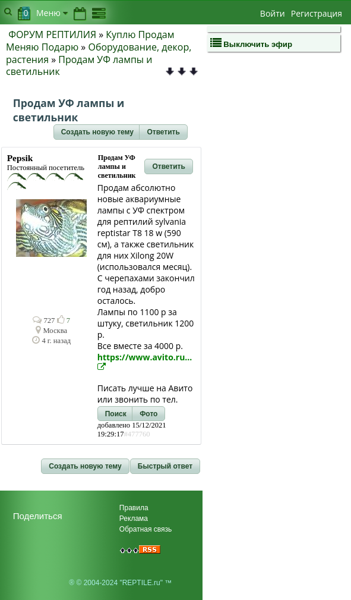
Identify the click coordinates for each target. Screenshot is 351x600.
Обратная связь (145, 529)
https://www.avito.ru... (144, 361)
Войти (272, 13)
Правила (133, 508)
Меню (52, 12)
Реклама (133, 518)
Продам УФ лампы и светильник (79, 65)
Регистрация (316, 13)
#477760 (137, 434)
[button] (97, 132)
